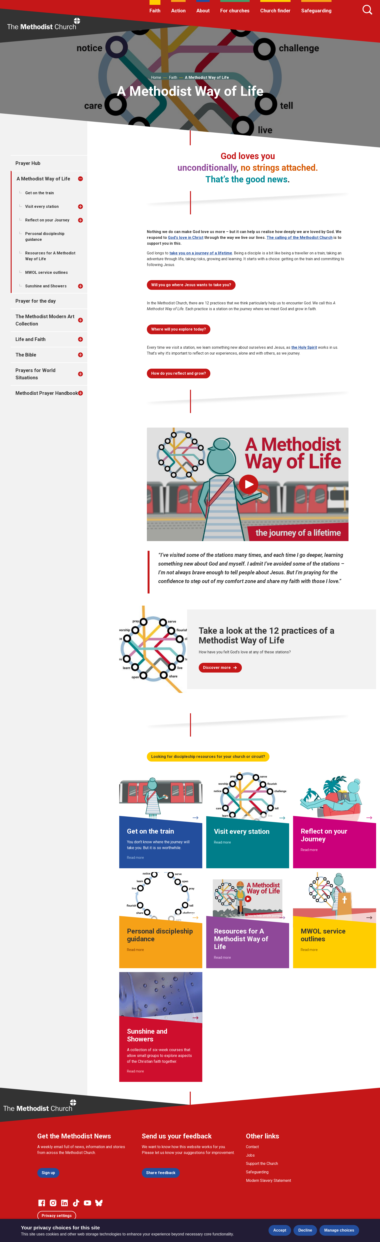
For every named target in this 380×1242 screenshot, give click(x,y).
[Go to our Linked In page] (64, 1203)
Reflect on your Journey (47, 220)
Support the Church (262, 1163)
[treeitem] (85, 178)
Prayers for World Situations (35, 374)
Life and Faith (31, 339)
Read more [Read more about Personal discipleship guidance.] (135, 950)
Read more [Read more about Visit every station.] (222, 842)
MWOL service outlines (46, 272)
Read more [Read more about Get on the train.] (135, 858)
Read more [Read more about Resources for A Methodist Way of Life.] (222, 957)
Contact (252, 1147)
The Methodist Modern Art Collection (45, 320)
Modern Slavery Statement (268, 1180)
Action (178, 11)
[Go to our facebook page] (41, 1203)
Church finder (275, 11)
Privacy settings (57, 1215)
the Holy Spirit (304, 347)
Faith (155, 11)
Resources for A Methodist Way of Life (50, 256)
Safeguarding (316, 11)
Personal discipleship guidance (44, 236)
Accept (279, 1230)
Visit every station (42, 206)
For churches (235, 11)
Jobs (250, 1155)
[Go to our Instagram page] (53, 1203)
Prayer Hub (28, 163)
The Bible (26, 355)
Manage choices (339, 1230)
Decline (305, 1230)
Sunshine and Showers (46, 286)
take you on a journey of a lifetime (200, 253)
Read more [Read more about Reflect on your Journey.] (309, 850)
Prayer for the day (36, 301)
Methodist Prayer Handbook (47, 393)
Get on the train (39, 193)
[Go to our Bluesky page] (99, 1203)
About (203, 11)
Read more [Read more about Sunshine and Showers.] (135, 1071)
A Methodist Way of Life (207, 77)
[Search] (367, 10)
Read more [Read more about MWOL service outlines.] (309, 950)
